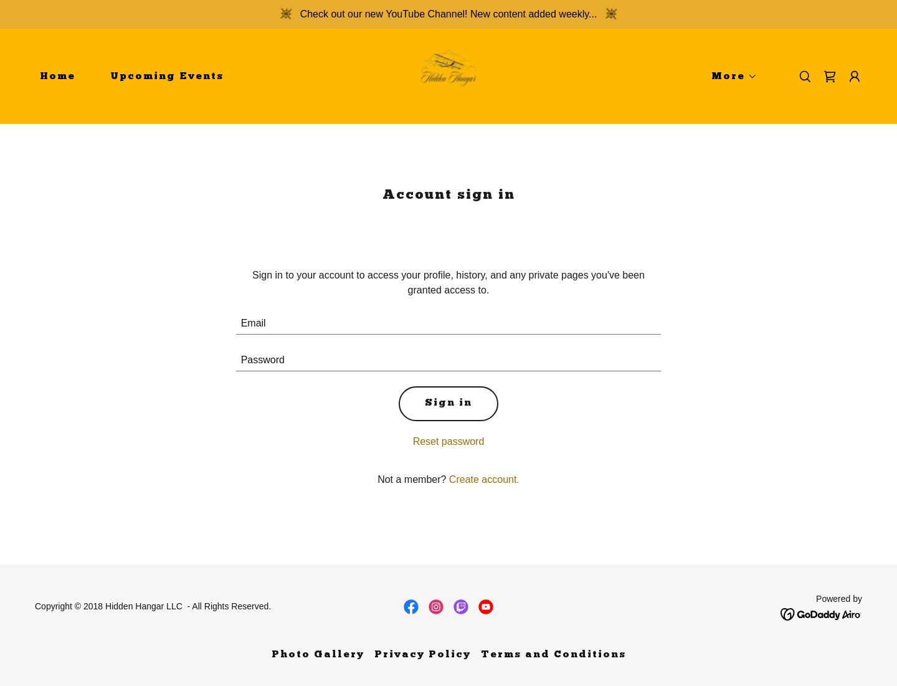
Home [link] (57, 77)
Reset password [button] (449, 441)
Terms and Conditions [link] (553, 655)
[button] (729, 76)
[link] (449, 75)
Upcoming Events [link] (167, 77)
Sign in (448, 403)
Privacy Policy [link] (422, 655)
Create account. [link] (484, 479)
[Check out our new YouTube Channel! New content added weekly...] (448, 14)
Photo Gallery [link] (318, 655)
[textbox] (449, 324)
